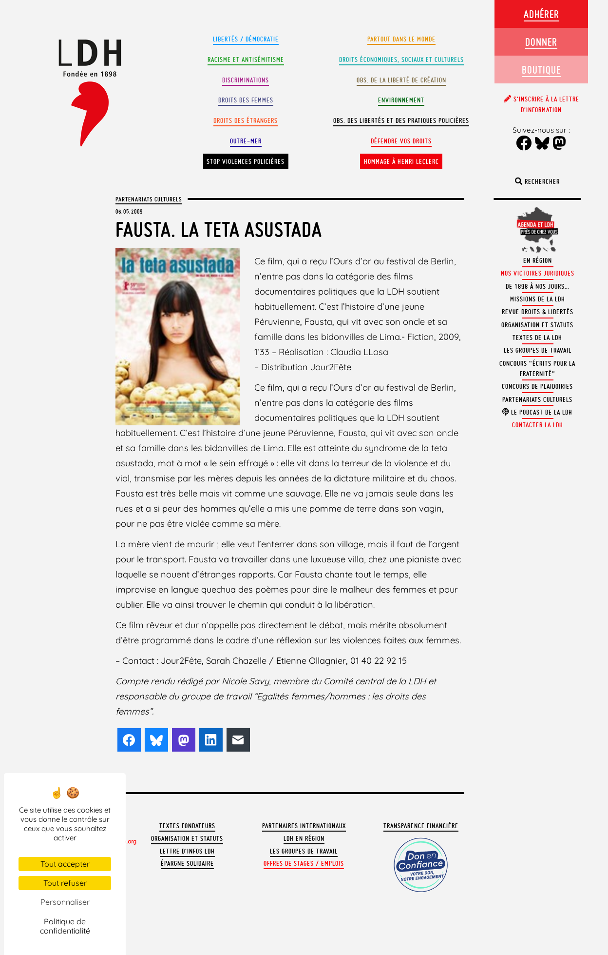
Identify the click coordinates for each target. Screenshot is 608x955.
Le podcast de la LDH (537, 412)
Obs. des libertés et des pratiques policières (401, 121)
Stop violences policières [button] (246, 162)
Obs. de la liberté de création (401, 80)
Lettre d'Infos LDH (187, 851)
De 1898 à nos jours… (538, 286)
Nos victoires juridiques (537, 273)
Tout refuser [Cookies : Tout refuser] (65, 883)
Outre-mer (246, 141)
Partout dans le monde (401, 39)
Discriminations (245, 80)
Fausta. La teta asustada (218, 229)
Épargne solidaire (187, 863)
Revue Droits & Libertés (537, 312)
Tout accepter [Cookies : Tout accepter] (65, 864)
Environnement (401, 100)
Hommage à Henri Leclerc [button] (401, 162)
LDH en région (304, 839)
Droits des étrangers (245, 121)
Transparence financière (420, 826)
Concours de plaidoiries (537, 386)
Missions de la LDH (537, 299)
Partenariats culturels (148, 199)
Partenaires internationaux (304, 826)
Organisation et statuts (187, 839)
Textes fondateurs (187, 826)
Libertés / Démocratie (246, 39)
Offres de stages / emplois (304, 863)
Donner (541, 42)
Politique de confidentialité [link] (65, 925)
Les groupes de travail (304, 851)
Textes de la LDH (537, 338)
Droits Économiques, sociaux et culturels (401, 60)
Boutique (541, 69)
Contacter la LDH (537, 425)
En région (537, 261)
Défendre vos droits (401, 141)
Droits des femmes (245, 100)
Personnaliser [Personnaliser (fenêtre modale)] (65, 902)
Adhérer (541, 14)
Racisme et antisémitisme (246, 60)
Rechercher (537, 182)
